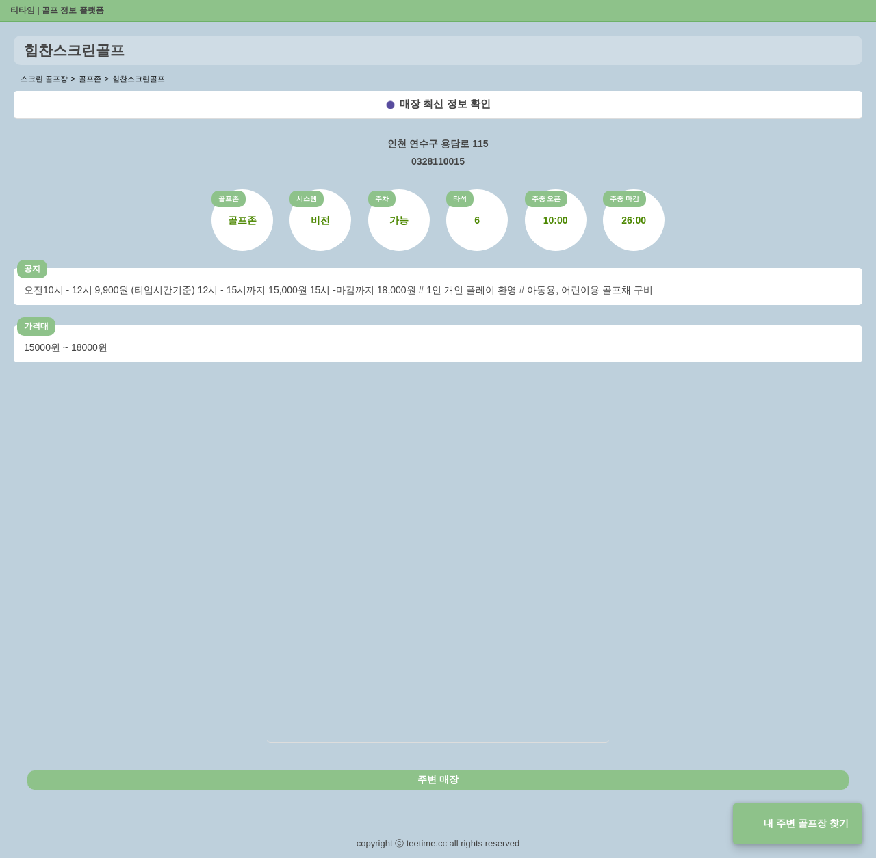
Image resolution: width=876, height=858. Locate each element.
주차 (382, 198)
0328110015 (438, 161)
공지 (32, 268)
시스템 (306, 198)
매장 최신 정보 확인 (445, 103)
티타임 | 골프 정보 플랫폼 (57, 10)
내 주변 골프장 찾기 (806, 823)
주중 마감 (624, 198)
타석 (460, 198)
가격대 (36, 326)
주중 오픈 (546, 198)
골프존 (228, 198)
